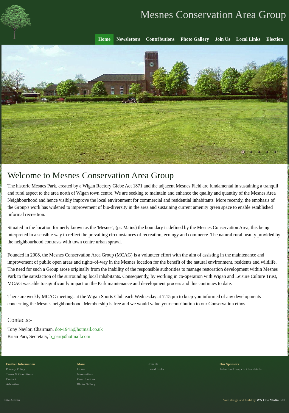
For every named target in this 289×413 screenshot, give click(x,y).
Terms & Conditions (19, 374)
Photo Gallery (195, 39)
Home (104, 39)
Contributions (160, 39)
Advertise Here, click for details (241, 369)
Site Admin (12, 400)
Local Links (248, 39)
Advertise (12, 384)
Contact (11, 379)
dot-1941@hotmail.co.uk (79, 329)
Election (274, 39)
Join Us (222, 39)
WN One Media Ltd (271, 400)
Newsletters (128, 39)
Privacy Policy (15, 369)
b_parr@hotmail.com (69, 336)
